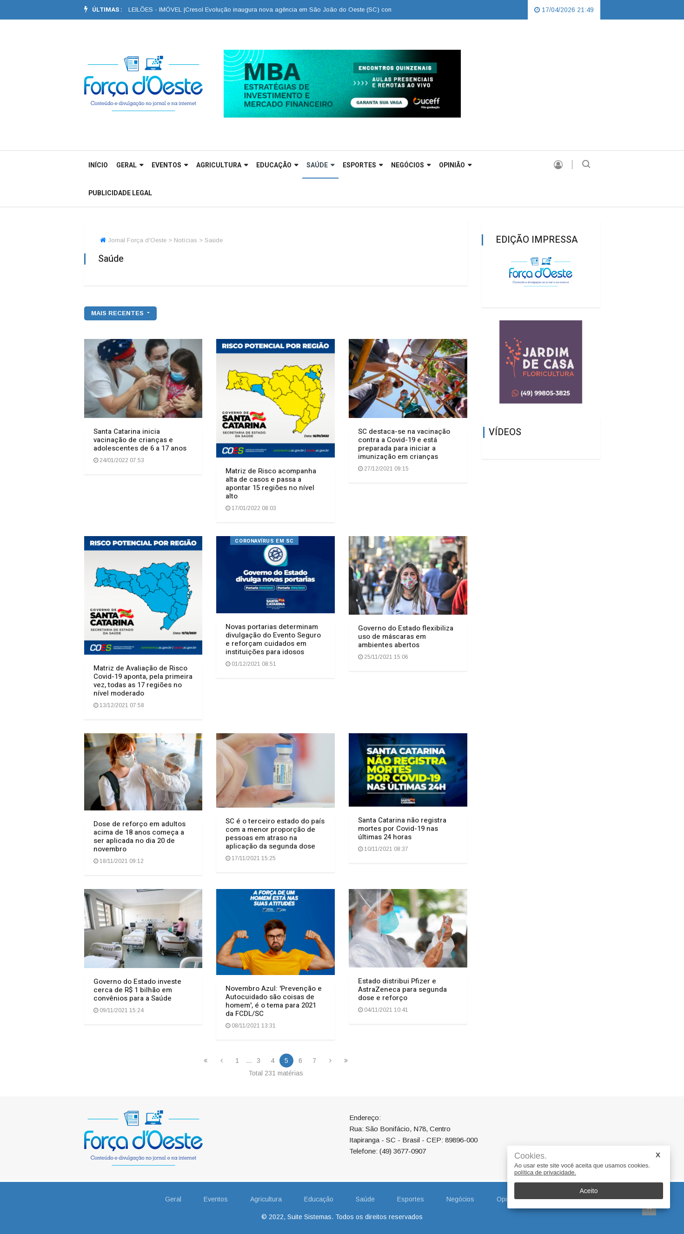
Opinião (455, 165)
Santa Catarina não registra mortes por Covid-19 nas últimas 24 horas (402, 828)
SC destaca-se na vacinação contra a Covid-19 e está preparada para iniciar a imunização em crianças (404, 444)
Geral (173, 1199)
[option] (152, 10)
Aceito (589, 1190)
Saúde (320, 165)
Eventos (170, 165)
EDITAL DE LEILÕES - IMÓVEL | (152, 9)
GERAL (129, 165)
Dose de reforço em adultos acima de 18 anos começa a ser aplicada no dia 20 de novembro (139, 836)
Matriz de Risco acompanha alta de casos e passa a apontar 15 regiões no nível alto (271, 483)
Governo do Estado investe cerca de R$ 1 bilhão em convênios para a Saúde (137, 989)
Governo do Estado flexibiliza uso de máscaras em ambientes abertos (405, 636)
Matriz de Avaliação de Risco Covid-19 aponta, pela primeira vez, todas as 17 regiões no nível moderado (143, 680)
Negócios (411, 165)
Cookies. (530, 1156)
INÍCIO (98, 165)
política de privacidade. (545, 1172)
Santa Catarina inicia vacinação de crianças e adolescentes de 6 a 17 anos (139, 439)
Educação (277, 165)
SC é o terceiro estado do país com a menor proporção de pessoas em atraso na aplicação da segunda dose (275, 833)
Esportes (363, 165)
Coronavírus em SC (264, 541)
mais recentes (118, 313)
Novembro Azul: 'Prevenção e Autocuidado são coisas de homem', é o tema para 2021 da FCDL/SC (274, 1001)
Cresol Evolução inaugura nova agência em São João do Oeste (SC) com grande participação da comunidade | (354, 9)
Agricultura (222, 165)
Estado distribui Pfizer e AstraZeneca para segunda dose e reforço (402, 989)
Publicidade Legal (120, 193)
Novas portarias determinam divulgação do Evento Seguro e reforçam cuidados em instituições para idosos (273, 639)
